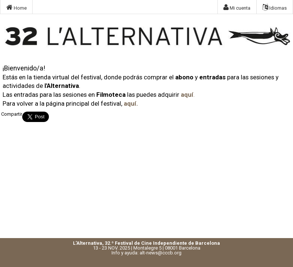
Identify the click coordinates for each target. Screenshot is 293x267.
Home (16, 7)
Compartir (11, 114)
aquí (187, 94)
